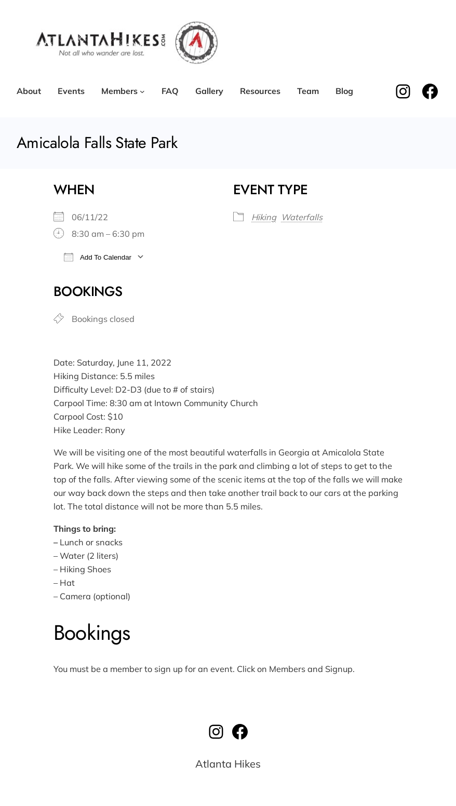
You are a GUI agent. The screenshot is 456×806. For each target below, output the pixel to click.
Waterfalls (302, 217)
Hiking (263, 217)
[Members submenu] (142, 91)
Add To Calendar (97, 256)
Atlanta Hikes (228, 763)
